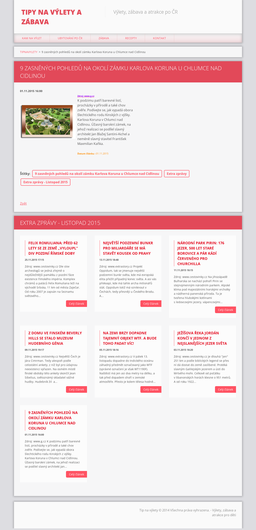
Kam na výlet (32, 40)
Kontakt (159, 40)
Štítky (24, 175)
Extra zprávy (177, 175)
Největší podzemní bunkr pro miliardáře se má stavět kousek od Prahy (128, 249)
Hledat (231, 11)
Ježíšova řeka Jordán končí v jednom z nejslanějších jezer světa (202, 340)
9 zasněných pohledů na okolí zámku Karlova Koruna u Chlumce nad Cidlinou (97, 175)
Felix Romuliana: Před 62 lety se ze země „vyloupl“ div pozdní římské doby (53, 249)
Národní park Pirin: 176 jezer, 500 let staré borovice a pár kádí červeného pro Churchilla (200, 255)
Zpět (23, 205)
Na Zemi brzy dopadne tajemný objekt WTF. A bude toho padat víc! (130, 340)
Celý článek (76, 305)
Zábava (104, 40)
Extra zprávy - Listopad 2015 (45, 184)
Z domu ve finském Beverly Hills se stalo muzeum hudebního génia (55, 340)
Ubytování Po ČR (70, 40)
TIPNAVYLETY (28, 54)
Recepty (131, 40)
